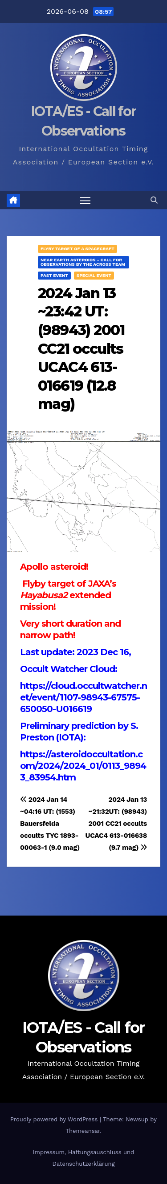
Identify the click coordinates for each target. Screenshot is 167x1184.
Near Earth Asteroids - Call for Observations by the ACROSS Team (83, 262)
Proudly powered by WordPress (55, 1119)
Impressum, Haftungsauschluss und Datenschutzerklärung (83, 1158)
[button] (154, 200)
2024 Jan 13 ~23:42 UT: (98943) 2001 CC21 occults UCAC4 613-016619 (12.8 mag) (81, 348)
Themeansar (82, 1131)
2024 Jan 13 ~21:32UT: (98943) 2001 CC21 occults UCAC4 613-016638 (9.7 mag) (116, 824)
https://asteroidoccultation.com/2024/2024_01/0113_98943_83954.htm (83, 766)
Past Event (54, 275)
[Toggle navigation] (85, 200)
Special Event (94, 275)
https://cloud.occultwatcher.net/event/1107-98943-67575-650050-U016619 (83, 697)
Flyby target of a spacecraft (77, 248)
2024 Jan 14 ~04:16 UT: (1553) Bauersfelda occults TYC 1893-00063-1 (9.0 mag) (50, 824)
